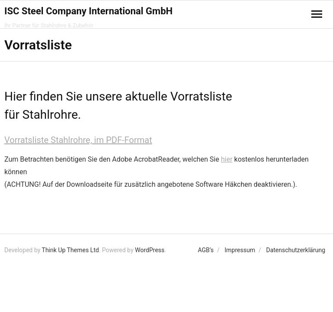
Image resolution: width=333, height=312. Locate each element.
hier (226, 159)
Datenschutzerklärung (295, 250)
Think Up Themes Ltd (70, 250)
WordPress (149, 250)
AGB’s (206, 250)
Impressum (240, 250)
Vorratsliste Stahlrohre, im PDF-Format (78, 140)
